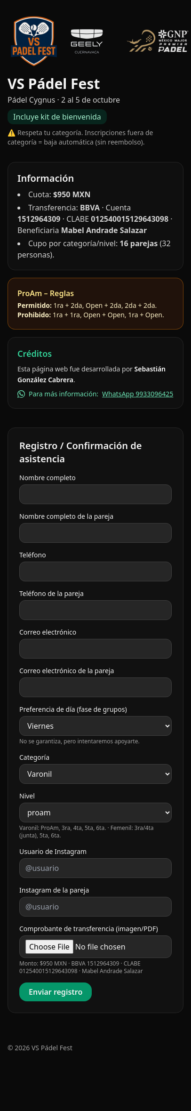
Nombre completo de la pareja (66, 516)
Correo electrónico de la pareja (66, 670)
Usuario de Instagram (53, 851)
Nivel (27, 795)
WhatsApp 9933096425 (137, 393)
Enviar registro (55, 992)
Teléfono (32, 554)
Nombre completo (47, 477)
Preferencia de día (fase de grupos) (73, 709)
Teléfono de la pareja (51, 593)
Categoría (34, 757)
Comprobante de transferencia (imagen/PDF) (88, 928)
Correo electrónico (47, 632)
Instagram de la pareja (54, 890)
